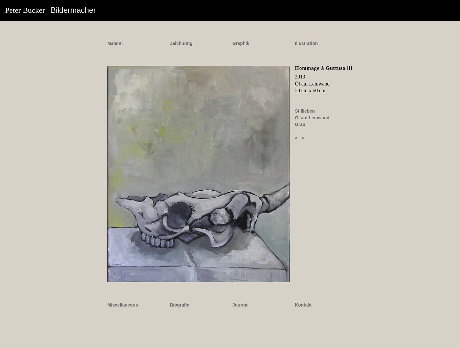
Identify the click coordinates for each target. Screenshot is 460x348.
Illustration (306, 43)
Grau (300, 124)
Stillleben (305, 111)
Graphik (241, 43)
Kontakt (303, 304)
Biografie (179, 304)
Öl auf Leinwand (312, 117)
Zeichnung (181, 43)
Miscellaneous (122, 304)
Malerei (115, 43)
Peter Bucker (50, 10)
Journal (241, 304)
